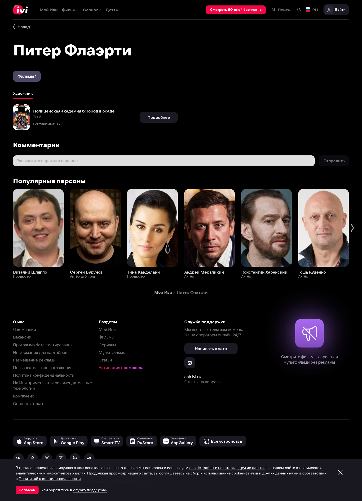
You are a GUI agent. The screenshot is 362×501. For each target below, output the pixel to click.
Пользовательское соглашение (43, 367)
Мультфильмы (112, 352)
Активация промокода (121, 367)
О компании (24, 329)
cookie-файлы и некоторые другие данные (227, 467)
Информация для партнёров (40, 352)
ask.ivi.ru (192, 376)
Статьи (105, 360)
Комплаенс (23, 396)
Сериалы (107, 345)
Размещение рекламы (34, 360)
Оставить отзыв (28, 403)
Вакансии (22, 337)
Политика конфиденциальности (43, 375)
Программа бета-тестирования (43, 345)
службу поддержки (90, 490)
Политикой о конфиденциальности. (50, 478)
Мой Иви (107, 329)
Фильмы (106, 337)
